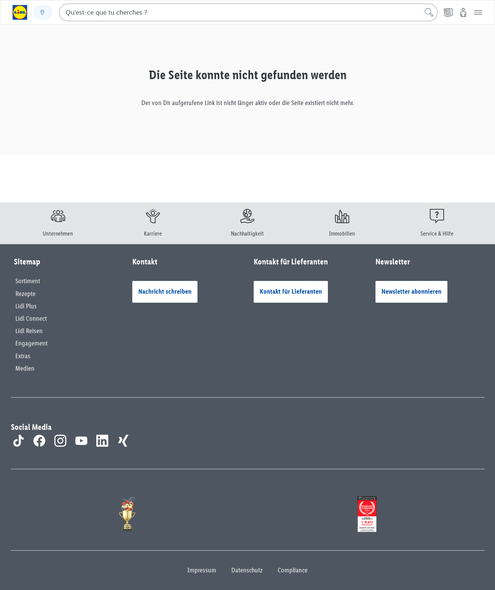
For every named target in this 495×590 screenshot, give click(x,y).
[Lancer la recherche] (429, 12)
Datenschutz (247, 570)
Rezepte (25, 294)
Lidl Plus (26, 306)
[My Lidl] (463, 12)
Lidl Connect (31, 318)
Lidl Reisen (29, 331)
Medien (24, 368)
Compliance (293, 570)
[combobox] (248, 12)
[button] (478, 12)
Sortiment (27, 281)
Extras (22, 356)
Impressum (201, 570)
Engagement (31, 343)
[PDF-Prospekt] (448, 12)
